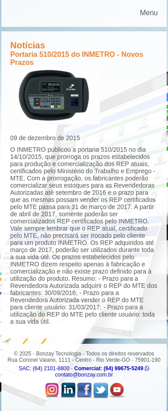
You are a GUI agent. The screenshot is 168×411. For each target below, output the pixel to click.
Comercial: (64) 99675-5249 (111, 368)
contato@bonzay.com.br (84, 375)
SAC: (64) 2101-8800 (44, 368)
